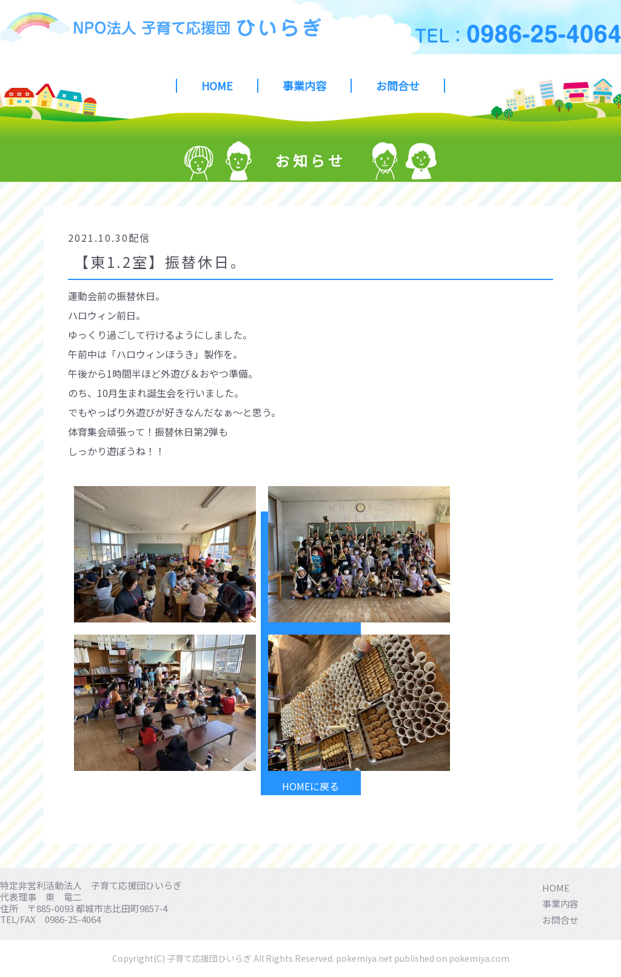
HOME (217, 86)
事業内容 (304, 86)
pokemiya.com (479, 958)
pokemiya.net (364, 958)
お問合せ (398, 86)
